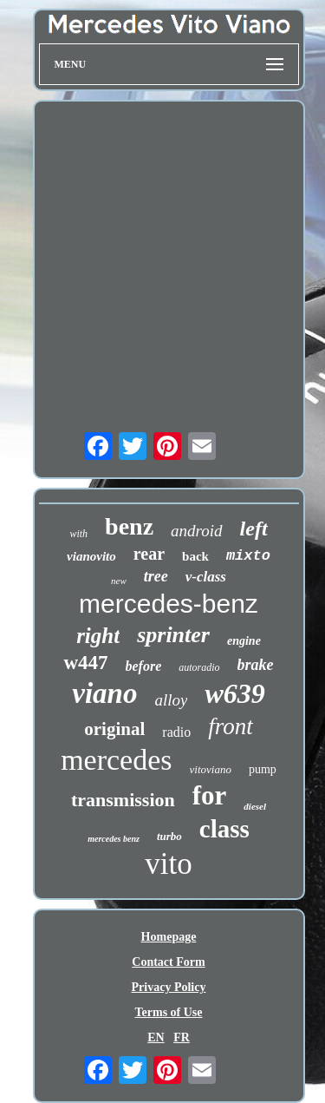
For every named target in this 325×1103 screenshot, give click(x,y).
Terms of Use (168, 1012)
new (119, 580)
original (114, 729)
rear (149, 553)
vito (168, 864)
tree (156, 576)
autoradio (199, 667)
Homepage (169, 936)
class (224, 829)
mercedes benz (114, 839)
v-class (205, 576)
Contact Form (168, 961)
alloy (170, 700)
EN (155, 1037)
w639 (234, 693)
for (209, 795)
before (144, 666)
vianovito (91, 556)
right (98, 635)
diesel (255, 806)
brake (255, 664)
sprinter (173, 634)
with (78, 534)
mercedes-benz (168, 603)
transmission (123, 800)
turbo (169, 836)
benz (129, 526)
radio (176, 732)
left (254, 528)
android (196, 531)
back (195, 556)
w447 (85, 662)
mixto (248, 556)
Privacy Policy (169, 987)
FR (181, 1037)
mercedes (116, 760)
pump (262, 769)
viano (104, 693)
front (230, 726)
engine (244, 640)
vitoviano (210, 769)
